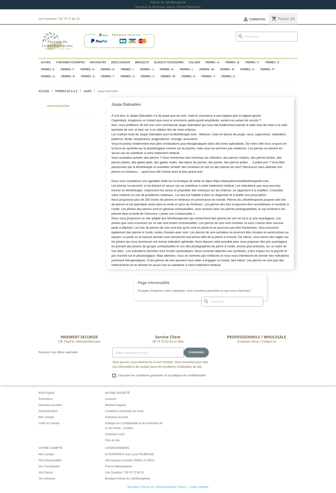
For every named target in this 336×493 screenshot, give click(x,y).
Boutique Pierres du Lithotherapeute (127, 478)
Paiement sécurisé (116, 417)
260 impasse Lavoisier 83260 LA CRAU (129, 460)
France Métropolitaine (118, 466)
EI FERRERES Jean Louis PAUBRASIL (129, 454)
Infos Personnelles (50, 460)
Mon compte (46, 417)
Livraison (110, 399)
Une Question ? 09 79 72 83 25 (124, 472)
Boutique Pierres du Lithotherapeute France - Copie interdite (168, 487)
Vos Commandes (49, 466)
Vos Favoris (45, 472)
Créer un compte (48, 423)
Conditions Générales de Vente (124, 411)
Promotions (45, 399)
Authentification (48, 411)
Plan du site (112, 440)
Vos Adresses (47, 478)
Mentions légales (115, 405)
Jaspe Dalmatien (58, 106)
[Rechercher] (267, 37)
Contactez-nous (115, 434)
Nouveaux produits (50, 405)
